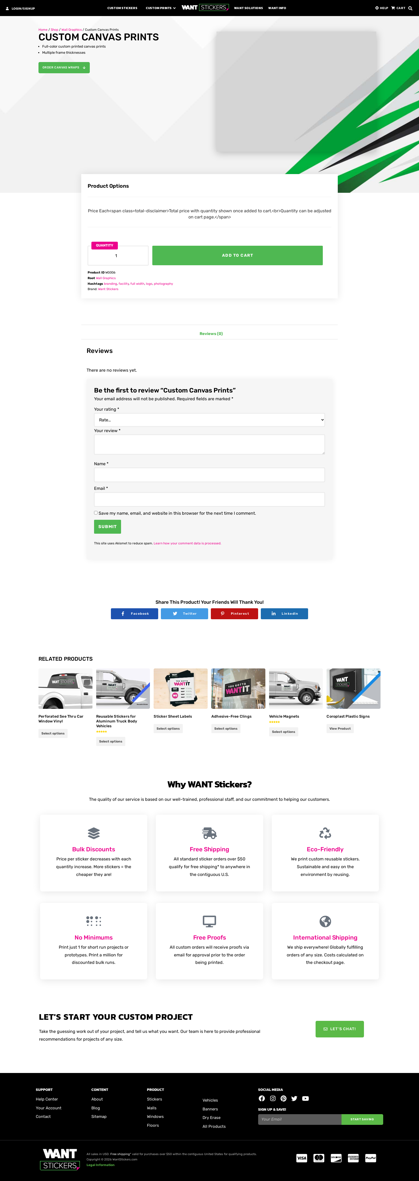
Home (43, 30)
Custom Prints (159, 8)
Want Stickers (108, 289)
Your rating (106, 409)
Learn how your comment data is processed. (187, 543)
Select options (53, 733)
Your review (107, 431)
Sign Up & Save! (272, 1109)
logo (149, 284)
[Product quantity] (118, 256)
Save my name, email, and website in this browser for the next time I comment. (177, 513)
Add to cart (237, 255)
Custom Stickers (122, 8)
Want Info (277, 8)
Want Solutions (248, 8)
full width (137, 284)
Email (101, 488)
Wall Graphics (71, 30)
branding (110, 284)
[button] (410, 8)
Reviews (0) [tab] (211, 333)
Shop (54, 30)
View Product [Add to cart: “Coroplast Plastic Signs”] (340, 728)
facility (124, 284)
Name (101, 464)
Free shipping (120, 1154)
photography (163, 284)
